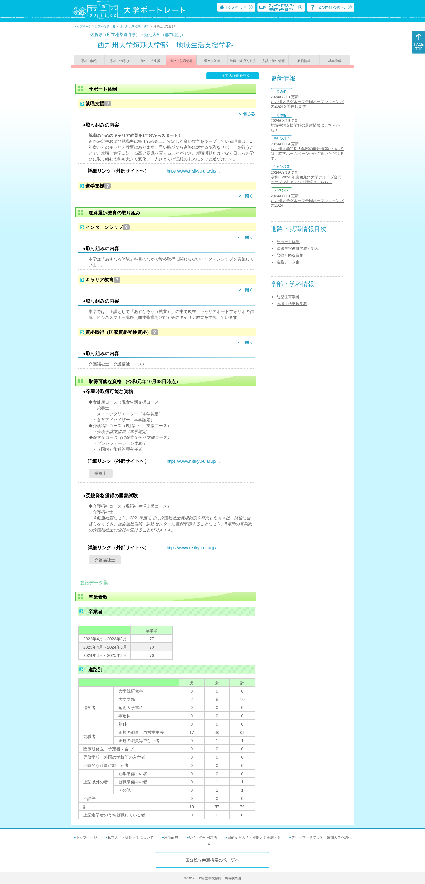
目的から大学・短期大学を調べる (254, 837)
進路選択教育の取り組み (298, 248)
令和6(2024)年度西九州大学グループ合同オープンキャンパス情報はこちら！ (306, 179)
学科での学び (120, 61)
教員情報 (304, 61)
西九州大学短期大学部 (134, 26)
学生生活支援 (150, 61)
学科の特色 (89, 61)
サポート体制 (288, 242)
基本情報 (334, 61)
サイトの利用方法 (203, 837)
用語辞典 (171, 837)
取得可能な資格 (290, 255)
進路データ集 (288, 262)
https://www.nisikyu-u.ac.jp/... (193, 171)
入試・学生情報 (273, 61)
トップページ (82, 26)
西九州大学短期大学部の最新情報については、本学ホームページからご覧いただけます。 (307, 153)
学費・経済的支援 (243, 61)
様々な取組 (212, 61)
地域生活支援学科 (292, 303)
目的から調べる (105, 26)
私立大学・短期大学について (130, 837)
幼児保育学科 (288, 297)
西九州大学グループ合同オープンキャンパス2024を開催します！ (307, 104)
